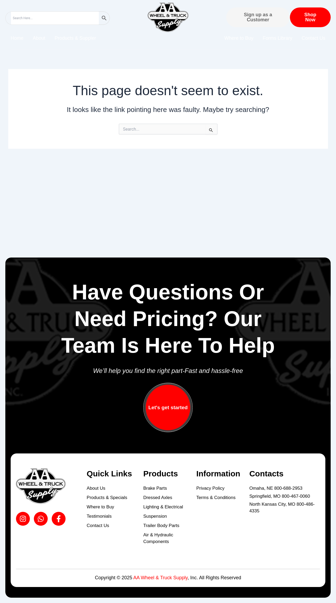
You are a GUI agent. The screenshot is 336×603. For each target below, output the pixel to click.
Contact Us (313, 38)
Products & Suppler (75, 38)
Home (17, 38)
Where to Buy (238, 38)
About (39, 38)
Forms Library (277, 38)
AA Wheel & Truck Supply (160, 577)
